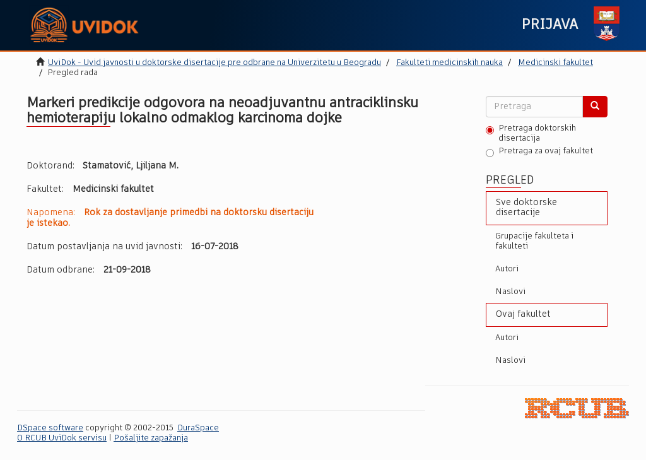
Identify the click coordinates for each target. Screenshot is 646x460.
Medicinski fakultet (555, 63)
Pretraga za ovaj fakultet (539, 152)
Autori (507, 269)
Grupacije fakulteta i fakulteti (534, 241)
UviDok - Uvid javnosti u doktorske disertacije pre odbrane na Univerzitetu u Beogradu (214, 63)
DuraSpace (198, 428)
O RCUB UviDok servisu (62, 438)
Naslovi (510, 292)
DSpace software (50, 428)
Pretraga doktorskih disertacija (531, 133)
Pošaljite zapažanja (151, 438)
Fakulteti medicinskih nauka (449, 63)
